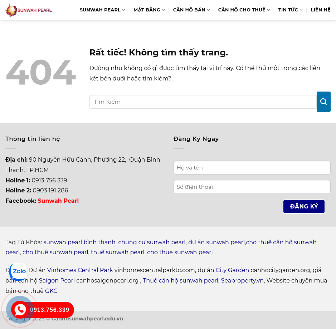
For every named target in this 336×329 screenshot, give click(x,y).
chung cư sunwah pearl (151, 242)
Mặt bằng (149, 9)
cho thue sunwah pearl (180, 252)
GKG (51, 291)
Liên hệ (321, 10)
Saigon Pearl (57, 280)
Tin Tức (290, 9)
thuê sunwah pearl (118, 252)
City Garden (232, 270)
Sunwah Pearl (103, 9)
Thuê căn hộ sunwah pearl (180, 280)
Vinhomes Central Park (80, 270)
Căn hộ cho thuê (244, 9)
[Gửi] (324, 102)
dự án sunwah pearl (216, 242)
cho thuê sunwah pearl (55, 252)
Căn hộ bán (191, 9)
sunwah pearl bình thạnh (80, 242)
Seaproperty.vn (242, 280)
